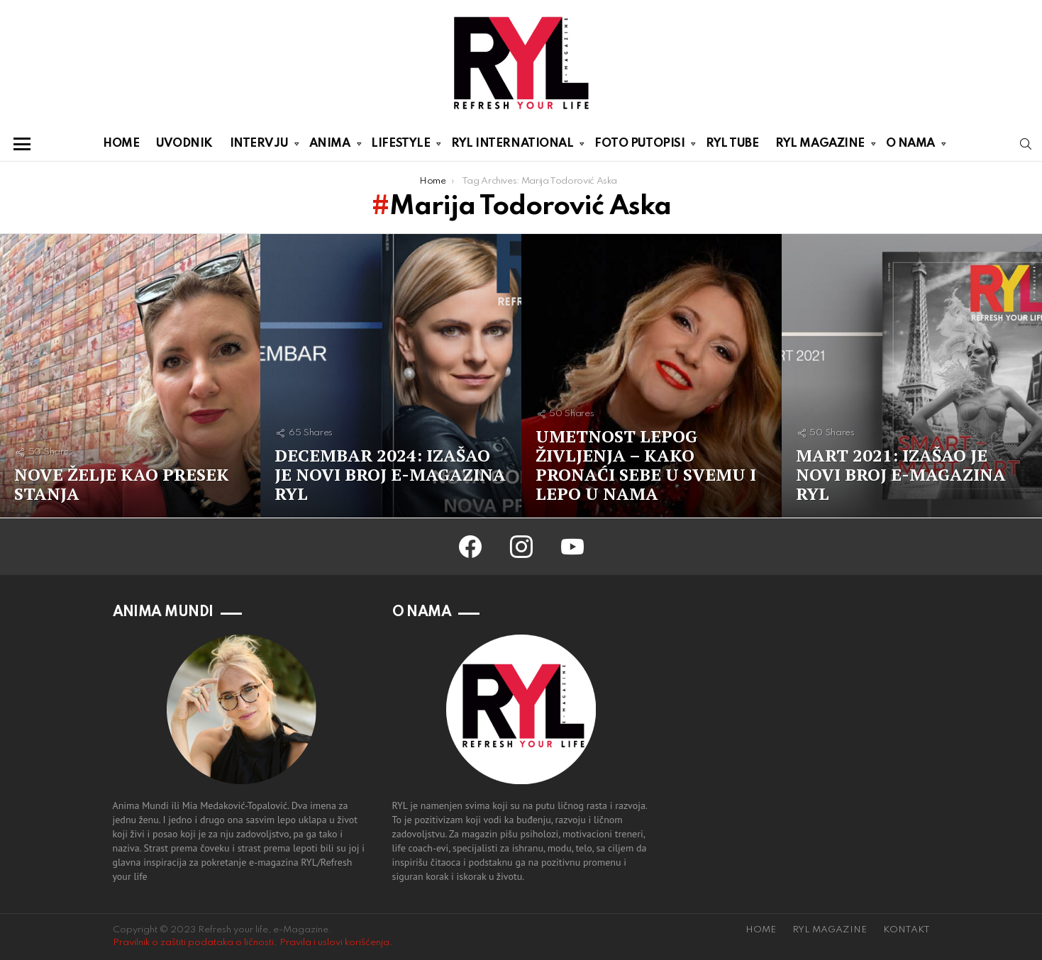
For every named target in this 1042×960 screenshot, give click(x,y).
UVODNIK (184, 144)
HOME (121, 144)
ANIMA (329, 146)
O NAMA (910, 146)
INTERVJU (259, 146)
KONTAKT (906, 929)
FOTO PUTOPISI (639, 146)
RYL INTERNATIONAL (512, 146)
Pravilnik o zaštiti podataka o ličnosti (193, 942)
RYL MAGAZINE (820, 146)
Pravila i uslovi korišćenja (334, 942)
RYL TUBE (732, 144)
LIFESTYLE (400, 146)
